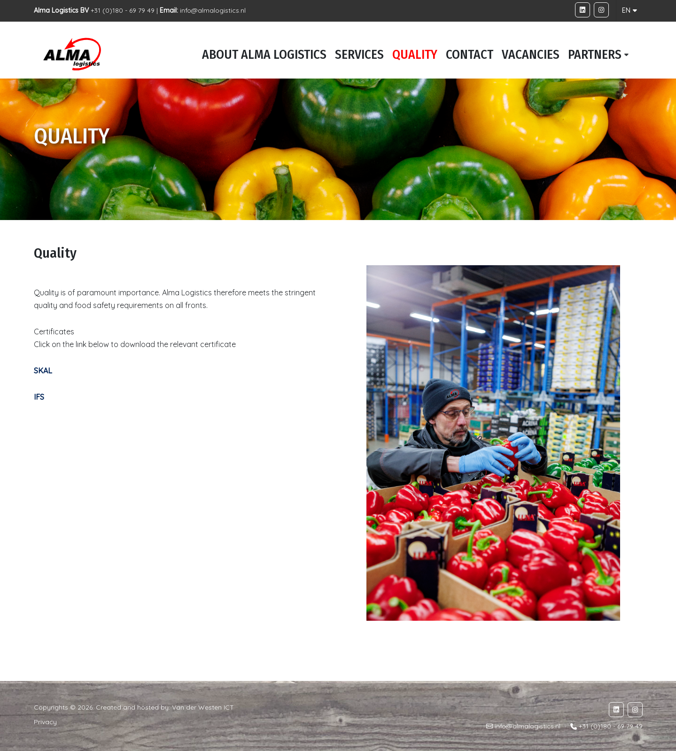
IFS (39, 397)
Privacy (45, 722)
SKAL (43, 370)
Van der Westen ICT (203, 707)
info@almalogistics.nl (213, 10)
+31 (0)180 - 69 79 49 (611, 726)
